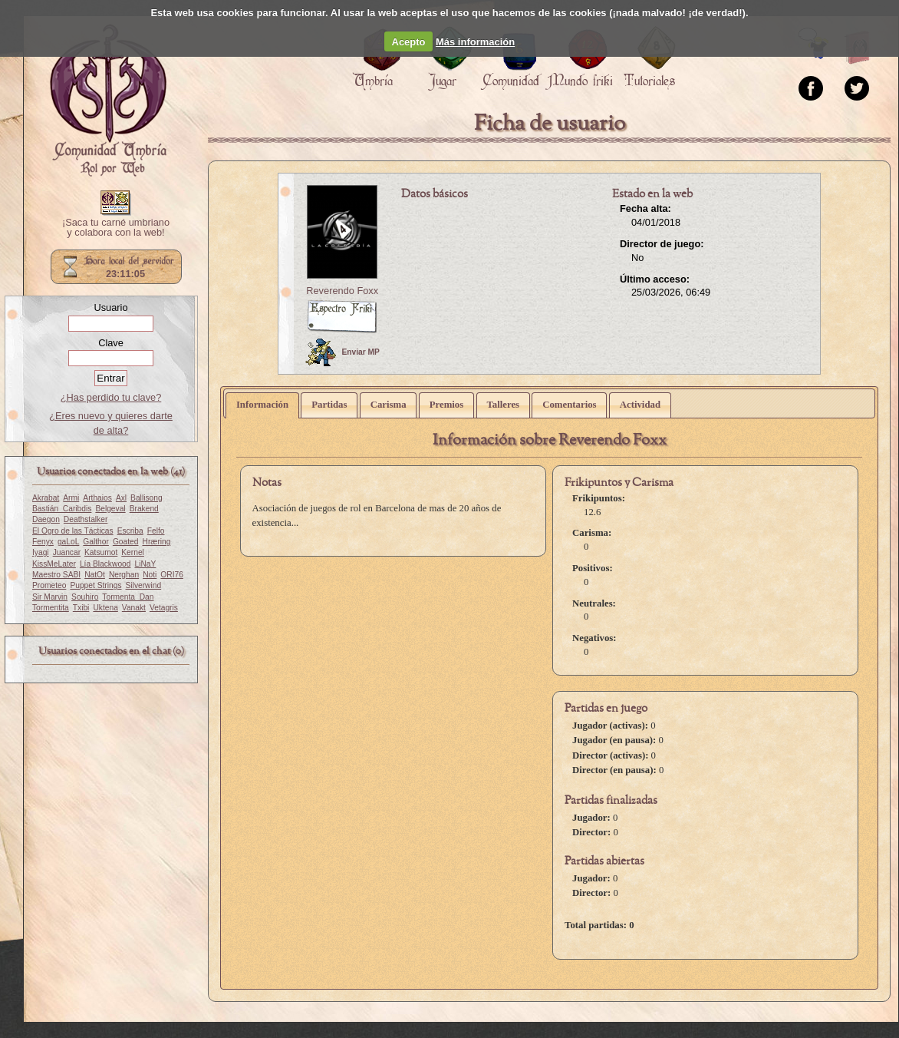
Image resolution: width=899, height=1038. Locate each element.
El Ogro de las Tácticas (73, 531)
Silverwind (144, 585)
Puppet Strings (95, 585)
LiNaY (145, 564)
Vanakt (134, 607)
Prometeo (49, 585)
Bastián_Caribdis (61, 508)
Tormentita (50, 607)
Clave (110, 343)
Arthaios (97, 498)
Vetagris (164, 607)
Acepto (409, 42)
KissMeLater (54, 564)
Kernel (132, 552)
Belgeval (110, 508)
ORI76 (171, 574)
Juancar (67, 552)
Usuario (110, 307)
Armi (71, 498)
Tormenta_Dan (127, 597)
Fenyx (43, 541)
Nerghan (124, 574)
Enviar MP (342, 352)
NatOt (94, 574)
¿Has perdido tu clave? (111, 397)
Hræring (156, 541)
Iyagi (40, 552)
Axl (121, 498)
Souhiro (84, 597)
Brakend (144, 508)
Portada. (108, 100)
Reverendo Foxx (342, 290)
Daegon (46, 519)
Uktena (105, 607)
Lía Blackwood (105, 564)
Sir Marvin (50, 597)
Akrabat (45, 498)
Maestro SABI (56, 574)
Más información (475, 42)
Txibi (81, 607)
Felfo (156, 531)
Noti (149, 574)
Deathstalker (85, 519)
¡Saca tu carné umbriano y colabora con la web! (116, 228)
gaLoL (68, 541)
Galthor (96, 541)
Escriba (130, 531)
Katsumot (100, 552)
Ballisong (146, 498)
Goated (126, 541)
